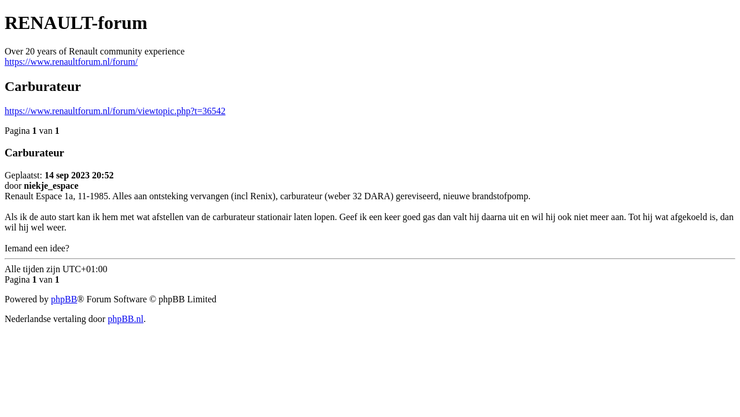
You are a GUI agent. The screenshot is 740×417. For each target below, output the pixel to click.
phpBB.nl (125, 319)
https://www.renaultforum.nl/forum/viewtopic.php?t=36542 (115, 111)
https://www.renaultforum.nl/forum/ (71, 62)
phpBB (64, 299)
